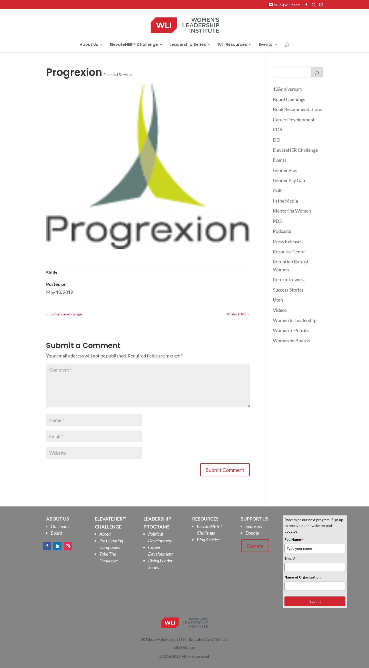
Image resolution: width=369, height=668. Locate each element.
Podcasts (282, 231)
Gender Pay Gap (289, 180)
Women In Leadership (294, 320)
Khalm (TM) (238, 314)
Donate (252, 533)
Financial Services (118, 74)
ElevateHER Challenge (295, 150)
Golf (277, 190)
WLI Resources (232, 45)
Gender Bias (285, 170)
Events (265, 45)
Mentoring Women (292, 211)
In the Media (285, 201)
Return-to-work (289, 279)
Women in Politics (291, 330)
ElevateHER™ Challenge (134, 45)
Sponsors (253, 526)
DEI (277, 140)
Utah (278, 300)
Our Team (60, 526)
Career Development (294, 119)
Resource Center (289, 251)
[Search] (317, 72)
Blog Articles (208, 539)
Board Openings (289, 99)
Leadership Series (188, 45)
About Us (89, 45)
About (105, 534)
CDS (277, 129)
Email (290, 558)
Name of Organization (302, 577)
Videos (280, 310)
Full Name (293, 539)
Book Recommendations (297, 109)
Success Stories (288, 290)
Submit (315, 601)
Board (56, 533)
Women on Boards (291, 340)
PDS (277, 221)
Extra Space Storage (64, 314)
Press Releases (287, 241)
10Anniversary (287, 89)
